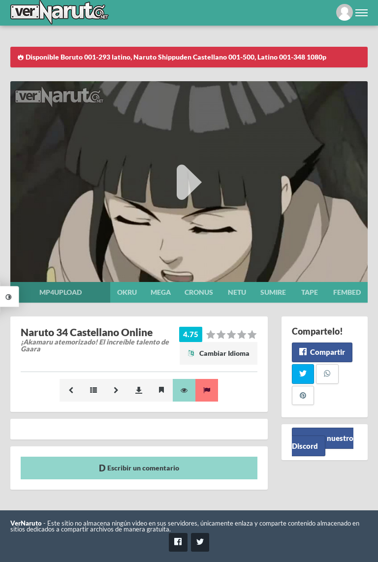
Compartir (322, 351)
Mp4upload (60, 292)
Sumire (273, 292)
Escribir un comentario (139, 468)
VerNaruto (26, 523)
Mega (161, 292)
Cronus (199, 292)
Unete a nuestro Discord (322, 442)
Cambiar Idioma (219, 353)
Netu (237, 292)
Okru (127, 292)
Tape (309, 292)
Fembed (347, 292)
